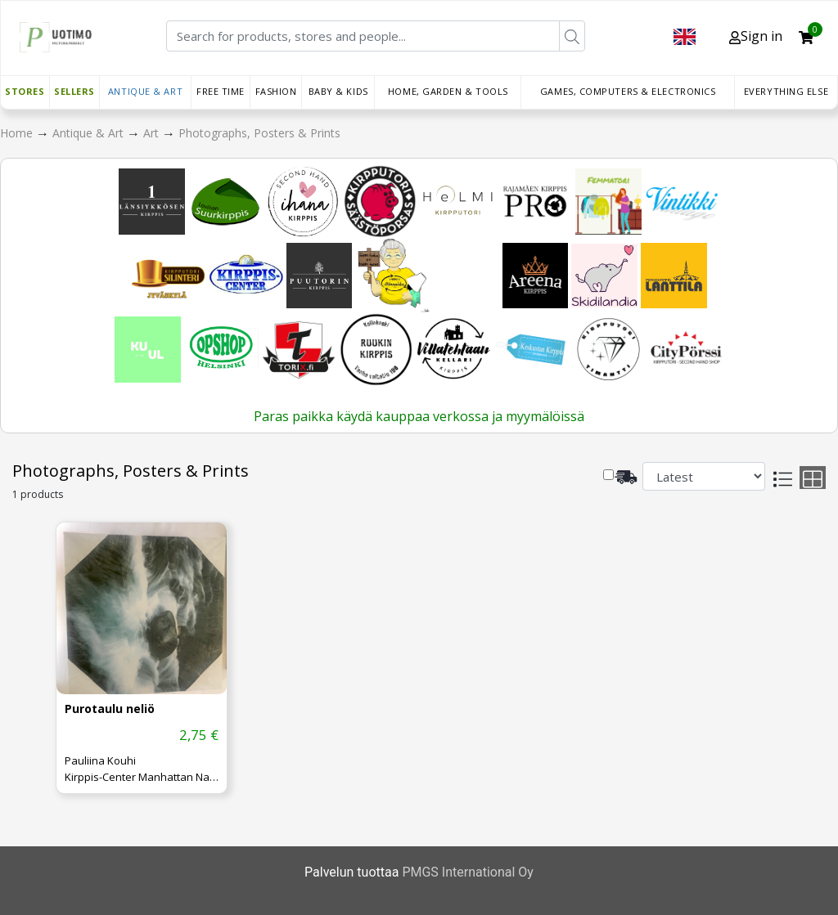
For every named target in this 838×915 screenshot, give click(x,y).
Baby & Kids (338, 91)
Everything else (786, 91)
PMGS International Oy (468, 872)
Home (18, 133)
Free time (220, 91)
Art (152, 133)
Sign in (755, 36)
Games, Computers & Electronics (628, 91)
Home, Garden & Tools (448, 91)
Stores (24, 91)
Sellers (74, 91)
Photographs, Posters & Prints (259, 133)
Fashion (276, 91)
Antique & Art (145, 91)
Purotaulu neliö (110, 709)
